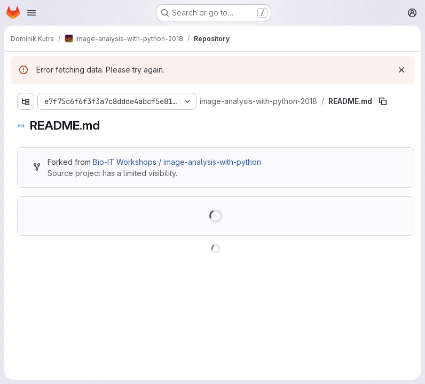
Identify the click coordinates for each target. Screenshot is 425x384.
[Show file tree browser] (25, 101)
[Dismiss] (401, 69)
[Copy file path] (382, 101)
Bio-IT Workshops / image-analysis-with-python (177, 161)
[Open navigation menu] (31, 12)
